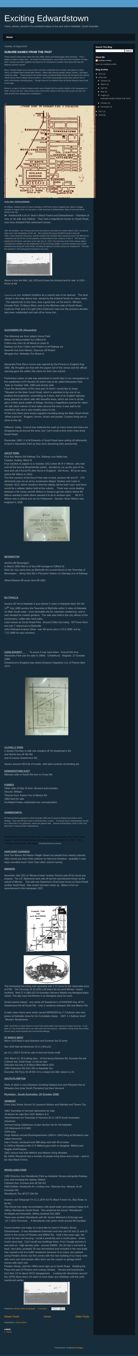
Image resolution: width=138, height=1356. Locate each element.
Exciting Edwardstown (46, 18)
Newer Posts (11, 1316)
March (104, 84)
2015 (100, 74)
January (104, 81)
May (103, 92)
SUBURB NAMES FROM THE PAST (28, 52)
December (105, 107)
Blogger (80, 1348)
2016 (100, 77)
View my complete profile (106, 64)
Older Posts (82, 1316)
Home (9, 37)
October (104, 103)
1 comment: (43, 1308)
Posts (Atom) (21, 1322)
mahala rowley (104, 60)
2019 (100, 115)
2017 (100, 111)
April (103, 88)
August (104, 95)
